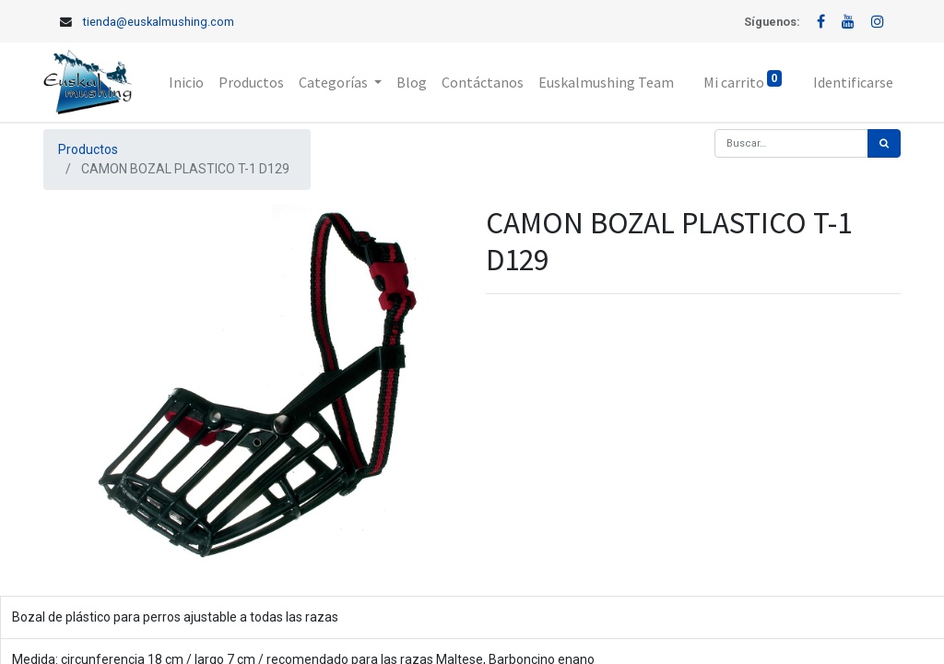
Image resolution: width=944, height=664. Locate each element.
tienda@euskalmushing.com (158, 22)
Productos (88, 149)
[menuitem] (186, 82)
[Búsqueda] (884, 143)
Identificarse (853, 82)
